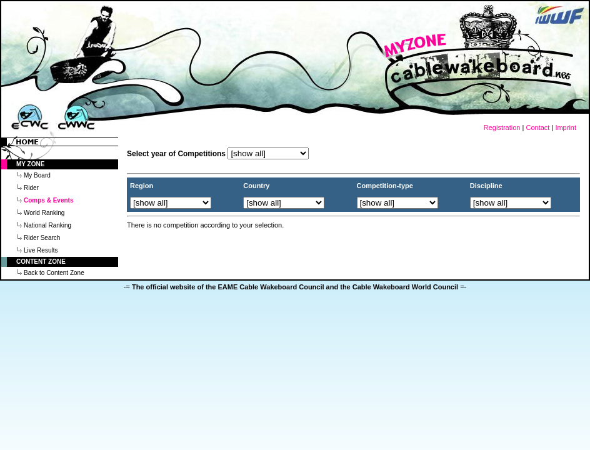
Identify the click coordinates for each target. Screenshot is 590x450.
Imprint (565, 127)
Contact (537, 127)
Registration (502, 127)
